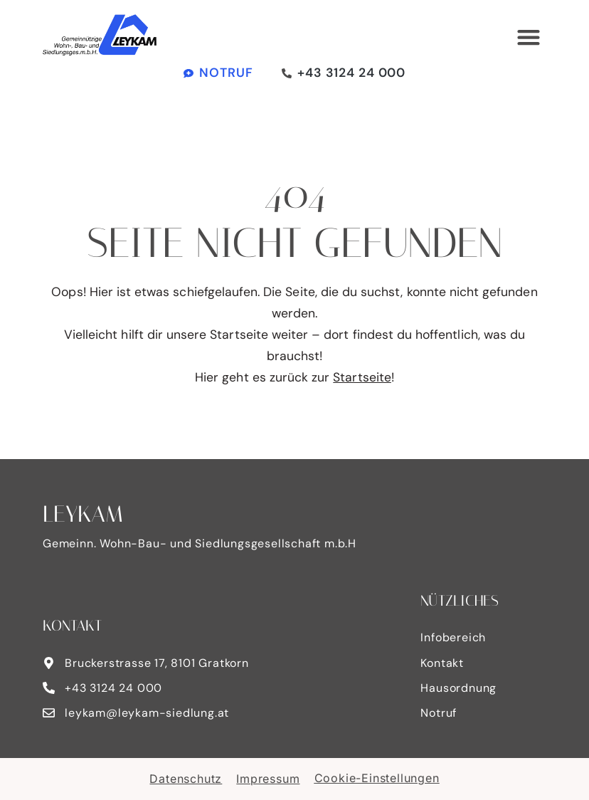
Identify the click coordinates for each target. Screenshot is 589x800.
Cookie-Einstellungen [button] (377, 778)
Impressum (267, 779)
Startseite (362, 377)
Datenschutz (185, 779)
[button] (528, 37)
